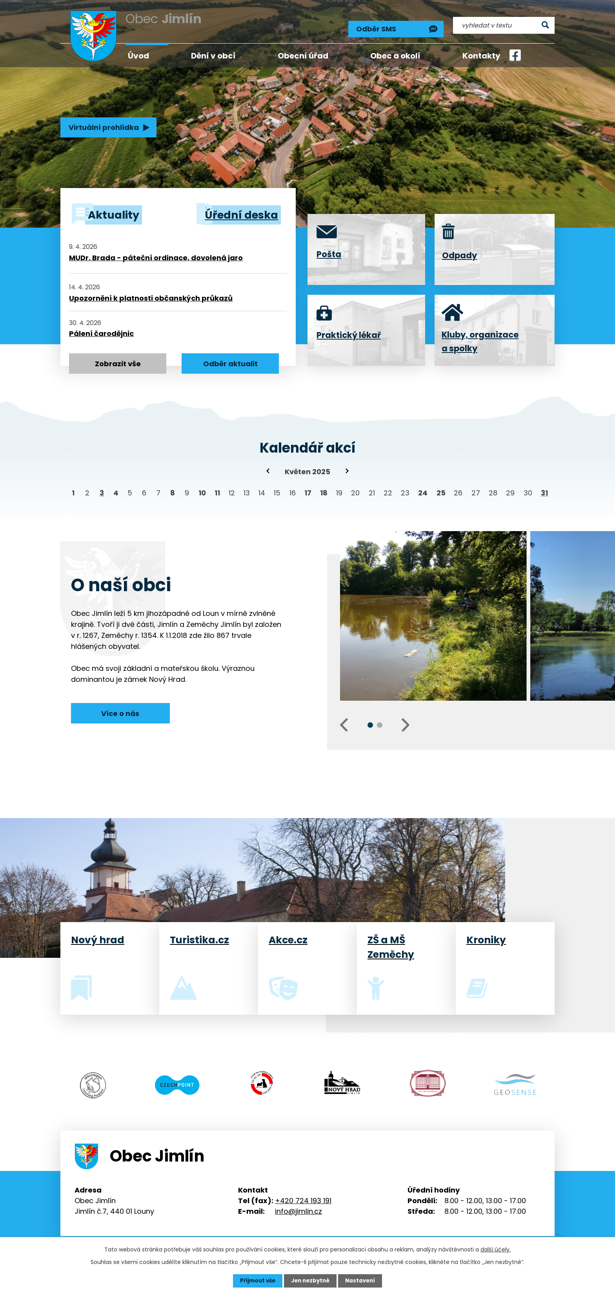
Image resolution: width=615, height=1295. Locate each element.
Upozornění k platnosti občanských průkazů (151, 295)
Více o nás (120, 710)
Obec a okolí (395, 55)
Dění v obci (213, 55)
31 (544, 490)
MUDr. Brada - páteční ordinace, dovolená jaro (156, 255)
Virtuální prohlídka (102, 128)
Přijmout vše (255, 1280)
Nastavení (362, 1280)
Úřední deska (236, 213)
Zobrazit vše (118, 361)
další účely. (495, 1249)
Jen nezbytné (310, 1280)
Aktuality (116, 213)
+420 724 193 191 (303, 1195)
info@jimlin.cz (298, 1206)
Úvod (138, 55)
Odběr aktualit (230, 361)
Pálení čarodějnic (101, 331)
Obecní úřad (303, 55)
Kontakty (481, 55)
